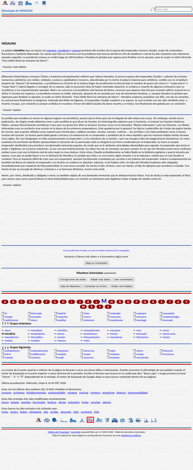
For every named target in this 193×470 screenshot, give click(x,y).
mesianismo (90, 333)
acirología (19, 392)
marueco (141, 316)
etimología (35, 412)
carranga (6, 392)
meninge (141, 320)
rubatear (72, 392)
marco (87, 316)
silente (62, 402)
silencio (107, 402)
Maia (87, 313)
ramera (76, 50)
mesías (114, 333)
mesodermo (11, 337)
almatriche (108, 392)
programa (86, 412)
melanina (89, 320)
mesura (61, 340)
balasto (15, 402)
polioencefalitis (56, 392)
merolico (62, 330)
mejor (5, 412)
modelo (61, 354)
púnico (14, 412)
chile (96, 412)
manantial (168, 313)
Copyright (75, 432)
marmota (115, 316)
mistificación (38, 354)
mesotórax (116, 337)
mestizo (35, 340)
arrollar (54, 412)
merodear (36, 330)
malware (141, 313)
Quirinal (83, 392)
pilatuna (121, 392)
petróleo (26, 402)
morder (9, 357)
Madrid (61, 313)
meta (87, 340)
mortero (35, 357)
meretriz (51, 50)
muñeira (115, 357)
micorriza (89, 350)
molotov (115, 354)
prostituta (63, 50)
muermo (88, 357)
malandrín (74, 402)
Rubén (23, 412)
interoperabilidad (138, 392)
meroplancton (92, 330)
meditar (61, 320)
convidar (95, 402)
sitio (45, 412)
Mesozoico (142, 337)
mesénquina (38, 333)
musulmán (142, 357)
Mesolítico (37, 337)
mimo (139, 350)
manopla (36, 316)
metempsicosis (39, 350)
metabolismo (12, 350)
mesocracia (168, 333)
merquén (115, 330)
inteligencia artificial (131, 435)
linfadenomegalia (36, 392)
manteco (95, 392)
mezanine (62, 350)
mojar (87, 354)
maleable (115, 313)
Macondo (36, 313)
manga (8, 316)
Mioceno (168, 350)
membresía (116, 320)
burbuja (52, 402)
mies (113, 350)
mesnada (141, 333)
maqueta (62, 316)
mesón (61, 337)
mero (8, 330)
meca (34, 320)
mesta (166, 337)
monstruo (168, 354)
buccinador (39, 402)
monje (140, 354)
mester (9, 340)
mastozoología (171, 316)
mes (138, 330)
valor (76, 412)
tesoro (5, 402)
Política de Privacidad (59, 432)
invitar (85, 402)
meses (60, 333)
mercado (168, 320)
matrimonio (11, 320)
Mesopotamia (92, 337)
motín (60, 357)
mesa (166, 330)
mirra (8, 354)
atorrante (66, 412)
